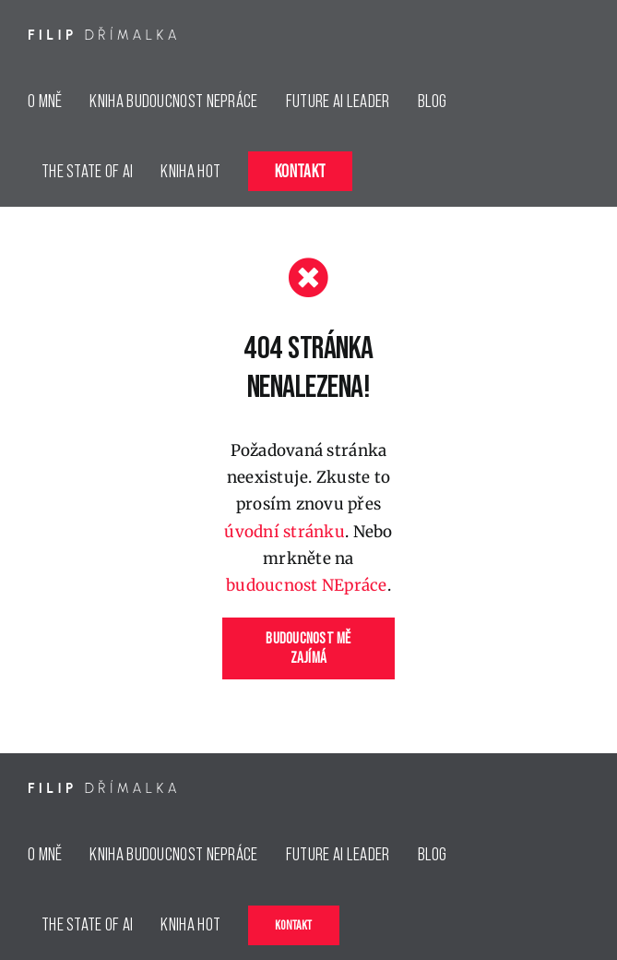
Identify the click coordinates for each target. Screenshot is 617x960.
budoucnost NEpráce (306, 585)
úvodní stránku (284, 532)
